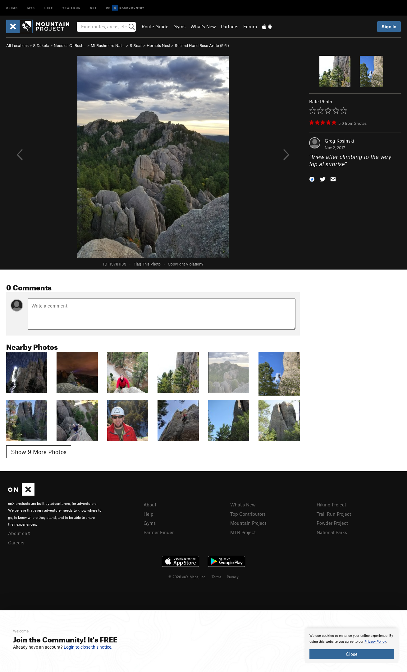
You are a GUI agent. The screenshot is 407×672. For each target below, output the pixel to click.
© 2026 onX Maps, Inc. (187, 577)
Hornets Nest (158, 45)
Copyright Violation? (185, 263)
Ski (93, 8)
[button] (312, 178)
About (150, 504)
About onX (19, 533)
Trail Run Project (334, 514)
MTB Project (243, 532)
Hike (48, 8)
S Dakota (41, 45)
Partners (229, 26)
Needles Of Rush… (70, 45)
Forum (250, 26)
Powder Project (332, 523)
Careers (16, 542)
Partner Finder (159, 532)
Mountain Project (248, 523)
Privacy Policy (375, 642)
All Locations (17, 45)
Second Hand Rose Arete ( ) (202, 45)
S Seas (136, 45)
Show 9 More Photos (38, 451)
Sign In (389, 26)
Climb (12, 8)
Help (148, 514)
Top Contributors (248, 514)
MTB (31, 8)
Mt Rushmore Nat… (108, 45)
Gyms (179, 26)
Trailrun (71, 8)
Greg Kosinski (339, 140)
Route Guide (155, 26)
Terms (217, 577)
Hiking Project (331, 504)
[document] (351, 646)
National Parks (332, 532)
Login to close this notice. (88, 647)
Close (352, 654)
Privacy (233, 577)
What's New (203, 26)
